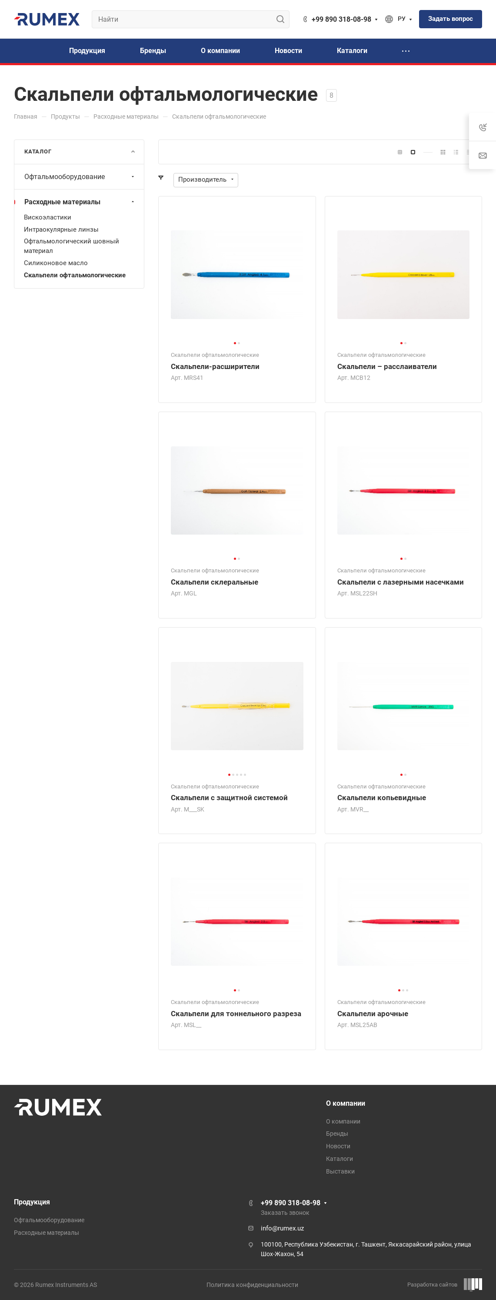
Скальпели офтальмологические (75, 275)
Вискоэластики (47, 217)
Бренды (337, 1133)
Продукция (32, 1202)
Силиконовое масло (56, 263)
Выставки (340, 1171)
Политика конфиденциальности (252, 1284)
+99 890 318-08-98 (341, 19)
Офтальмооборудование (80, 177)
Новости (338, 1146)
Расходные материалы (80, 202)
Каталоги (339, 1158)
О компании (345, 1103)
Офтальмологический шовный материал (71, 246)
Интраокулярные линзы (61, 229)
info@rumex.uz (282, 1228)
